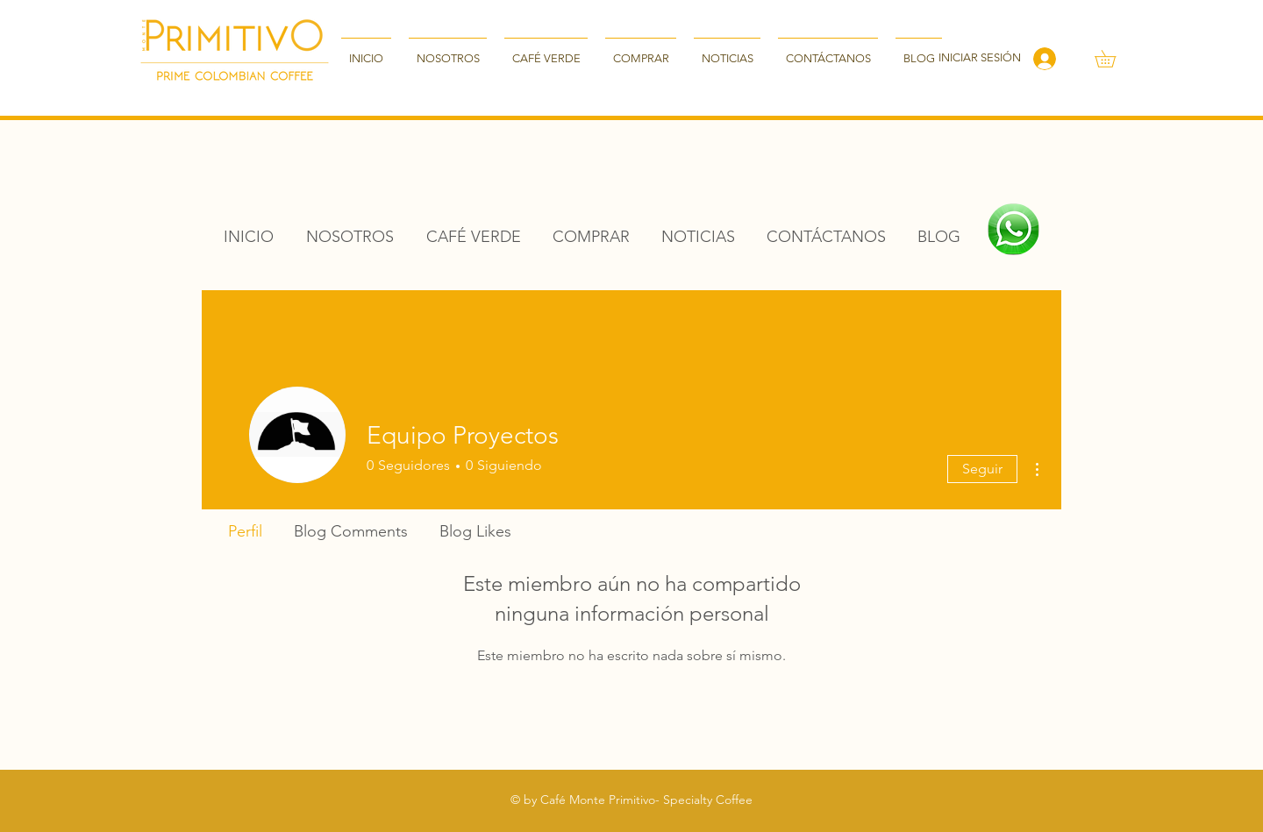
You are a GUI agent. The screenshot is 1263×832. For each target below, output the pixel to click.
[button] (1113, 59)
